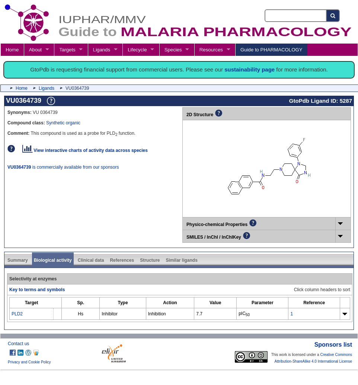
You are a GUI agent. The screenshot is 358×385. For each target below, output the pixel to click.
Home (12, 49)
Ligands (101, 49)
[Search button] (333, 15)
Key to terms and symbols (37, 289)
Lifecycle (137, 49)
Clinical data (91, 260)
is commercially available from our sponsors (63, 167)
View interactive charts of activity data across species (85, 150)
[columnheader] (32, 302)
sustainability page (249, 69)
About (35, 49)
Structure (150, 260)
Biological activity (53, 260)
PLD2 (17, 313)
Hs (80, 313)
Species (173, 49)
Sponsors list (333, 344)
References (122, 260)
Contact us (18, 343)
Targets (67, 49)
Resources (211, 49)
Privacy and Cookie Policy (29, 362)
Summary (17, 260)
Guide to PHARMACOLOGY (271, 49)
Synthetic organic (63, 122)
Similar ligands (181, 260)
